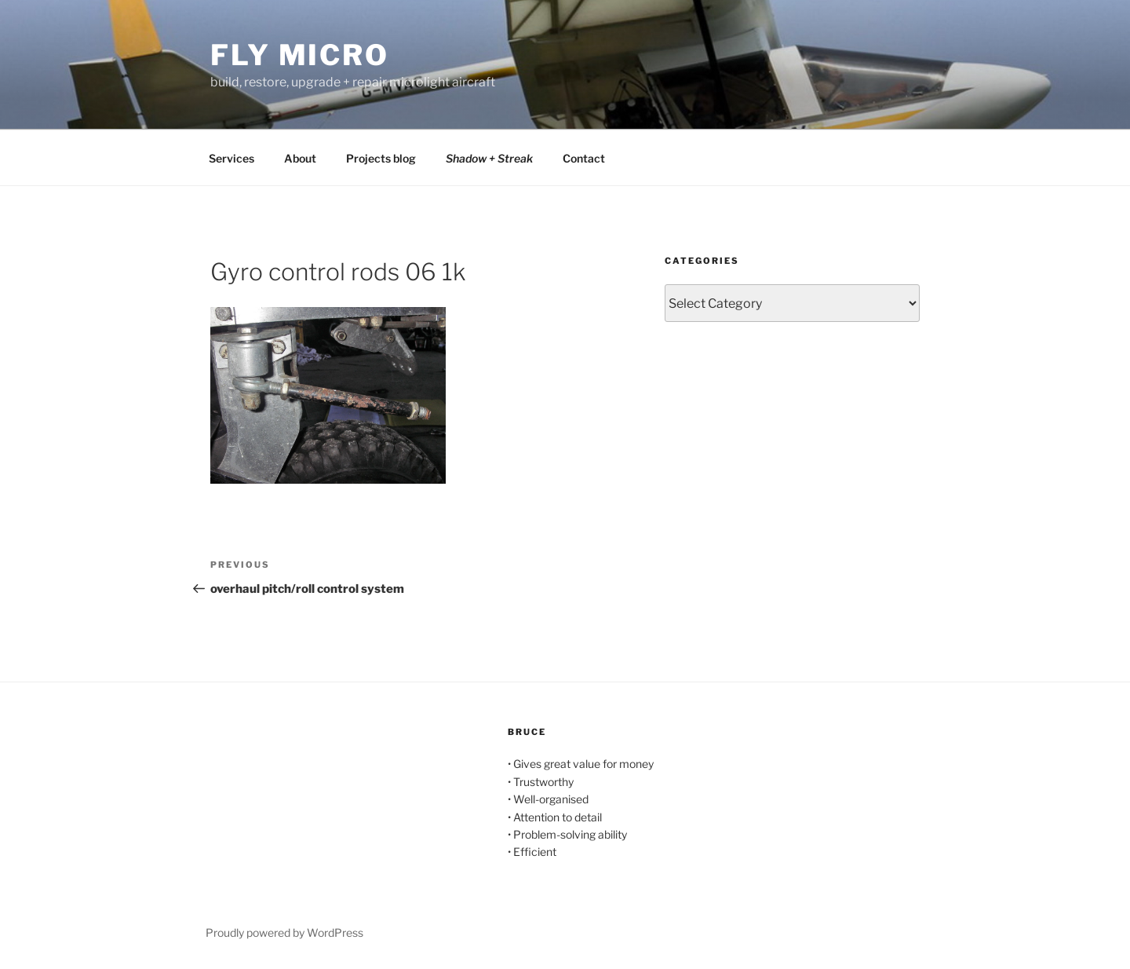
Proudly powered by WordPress (284, 932)
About (300, 158)
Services (231, 158)
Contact (584, 158)
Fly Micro (299, 55)
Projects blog (381, 158)
